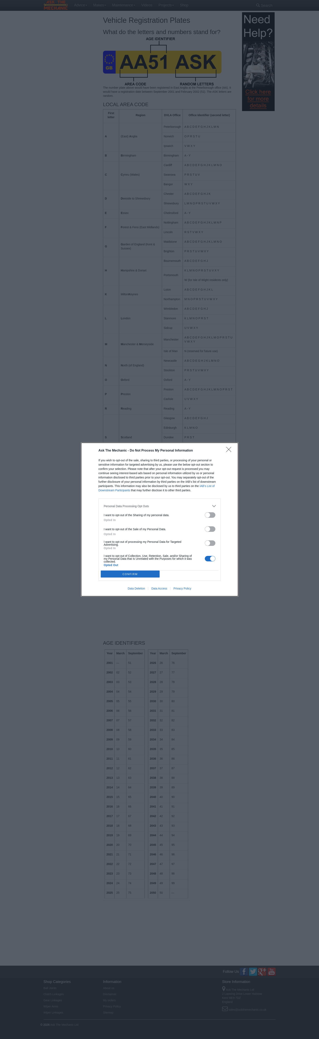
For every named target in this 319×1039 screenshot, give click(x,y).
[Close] (230, 451)
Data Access (159, 588)
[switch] (210, 515)
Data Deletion (136, 588)
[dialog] (159, 519)
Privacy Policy (182, 588)
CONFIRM (130, 574)
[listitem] (159, 506)
